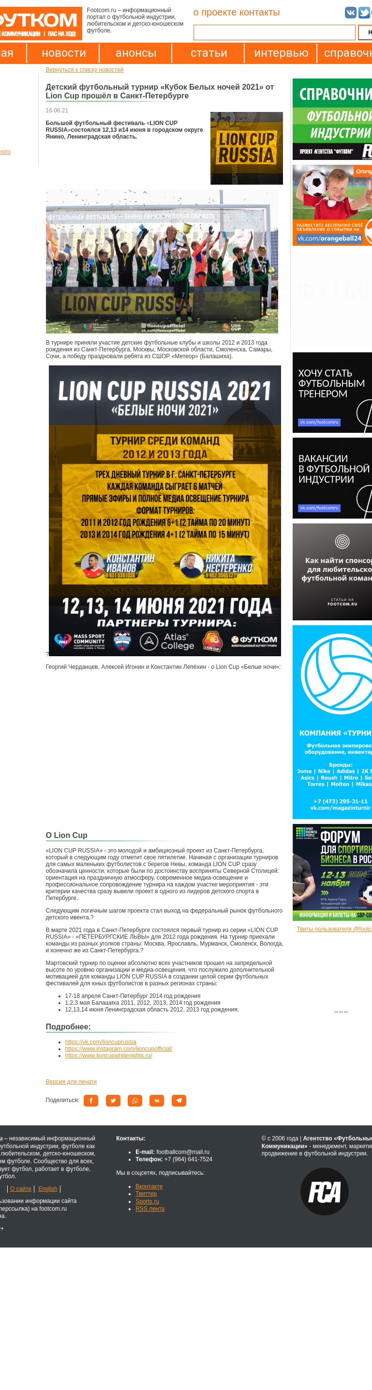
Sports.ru (147, 1201)
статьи (209, 53)
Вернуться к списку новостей (85, 69)
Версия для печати (71, 1081)
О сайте (20, 1188)
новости (64, 53)
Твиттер (146, 1193)
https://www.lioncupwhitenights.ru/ (108, 1055)
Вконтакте (149, 1186)
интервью (281, 53)
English (47, 1188)
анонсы (136, 53)
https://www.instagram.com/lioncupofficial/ (119, 1048)
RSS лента (149, 1208)
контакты (259, 12)
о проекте (215, 12)
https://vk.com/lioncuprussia (100, 1042)
